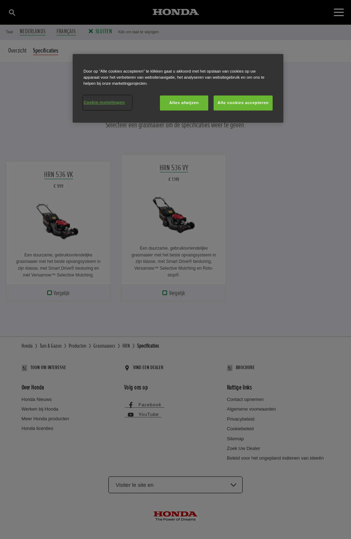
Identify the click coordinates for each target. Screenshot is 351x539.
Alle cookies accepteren (243, 103)
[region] (178, 88)
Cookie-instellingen (104, 102)
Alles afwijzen (184, 103)
